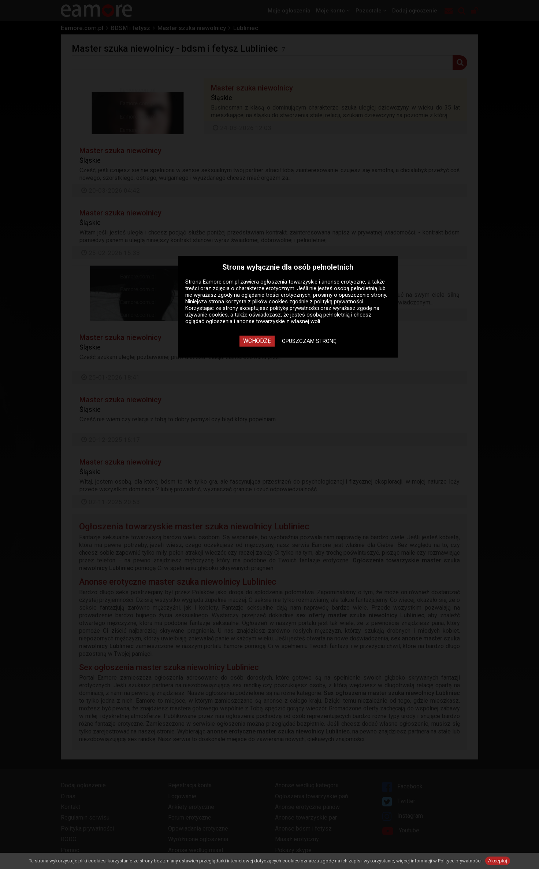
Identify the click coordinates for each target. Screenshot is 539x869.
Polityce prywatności (460, 861)
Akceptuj (497, 861)
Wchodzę (257, 340)
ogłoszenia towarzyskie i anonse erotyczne (312, 281)
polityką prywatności (338, 301)
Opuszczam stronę (309, 341)
